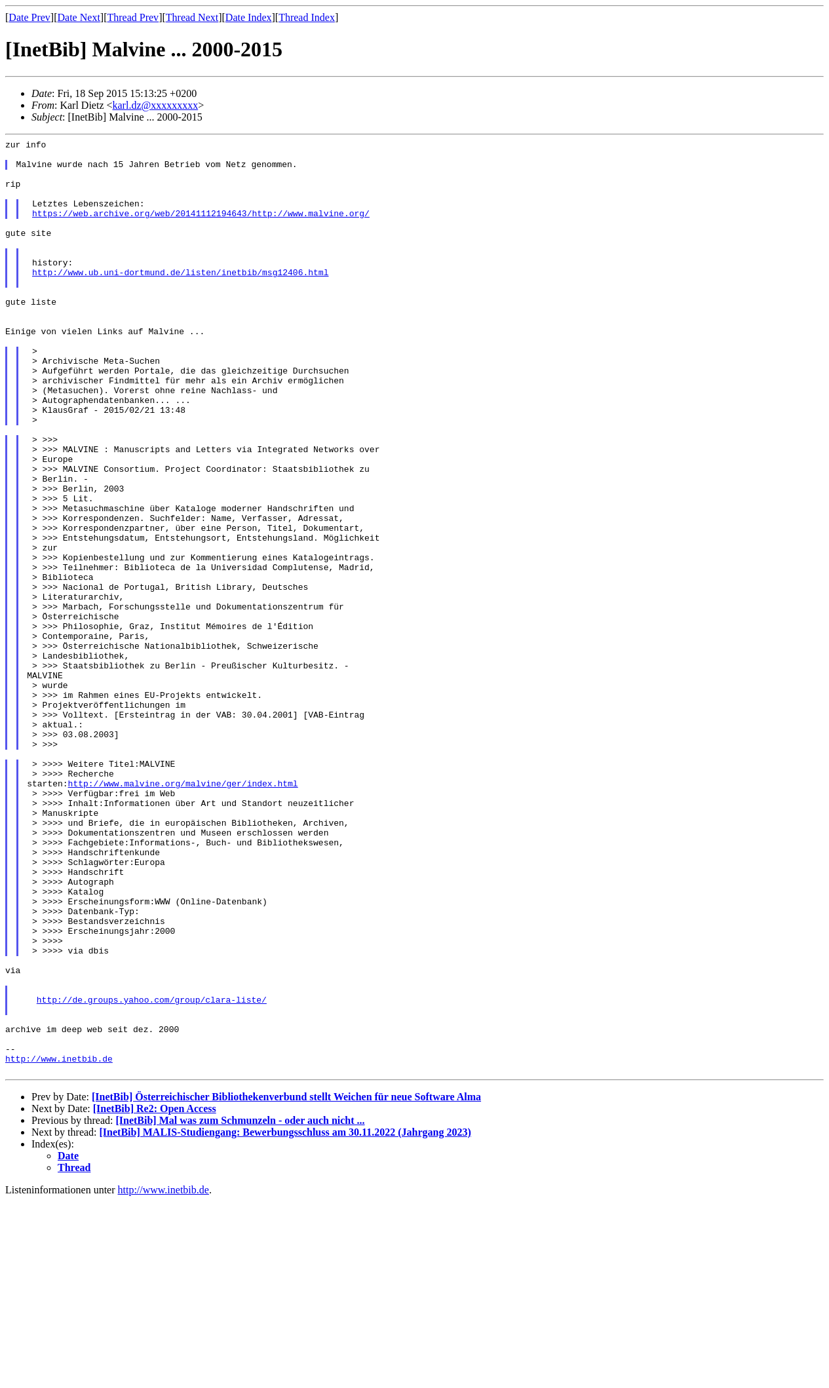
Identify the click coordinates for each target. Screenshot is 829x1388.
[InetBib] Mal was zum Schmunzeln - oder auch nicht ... (239, 1307)
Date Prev (29, 17)
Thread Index (307, 17)
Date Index (248, 17)
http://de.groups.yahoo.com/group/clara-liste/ (152, 1172)
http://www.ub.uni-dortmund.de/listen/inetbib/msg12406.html (180, 299)
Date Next (79, 17)
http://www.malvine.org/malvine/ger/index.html (183, 913)
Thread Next (192, 17)
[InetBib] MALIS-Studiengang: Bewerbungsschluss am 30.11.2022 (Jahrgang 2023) (285, 1318)
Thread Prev (133, 17)
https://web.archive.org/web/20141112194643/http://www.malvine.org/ (201, 229)
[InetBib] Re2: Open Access (154, 1295)
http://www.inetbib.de (59, 1243)
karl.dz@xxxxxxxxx (156, 105)
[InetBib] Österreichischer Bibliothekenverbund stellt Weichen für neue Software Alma (286, 1283)
